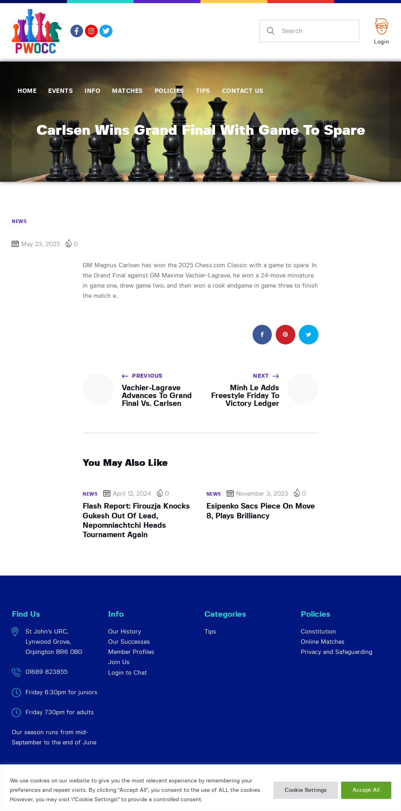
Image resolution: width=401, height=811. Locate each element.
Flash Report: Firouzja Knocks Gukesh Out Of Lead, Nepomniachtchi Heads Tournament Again (136, 521)
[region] (200, 787)
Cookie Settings (306, 790)
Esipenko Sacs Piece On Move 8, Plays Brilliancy (260, 511)
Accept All (366, 790)
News (19, 221)
